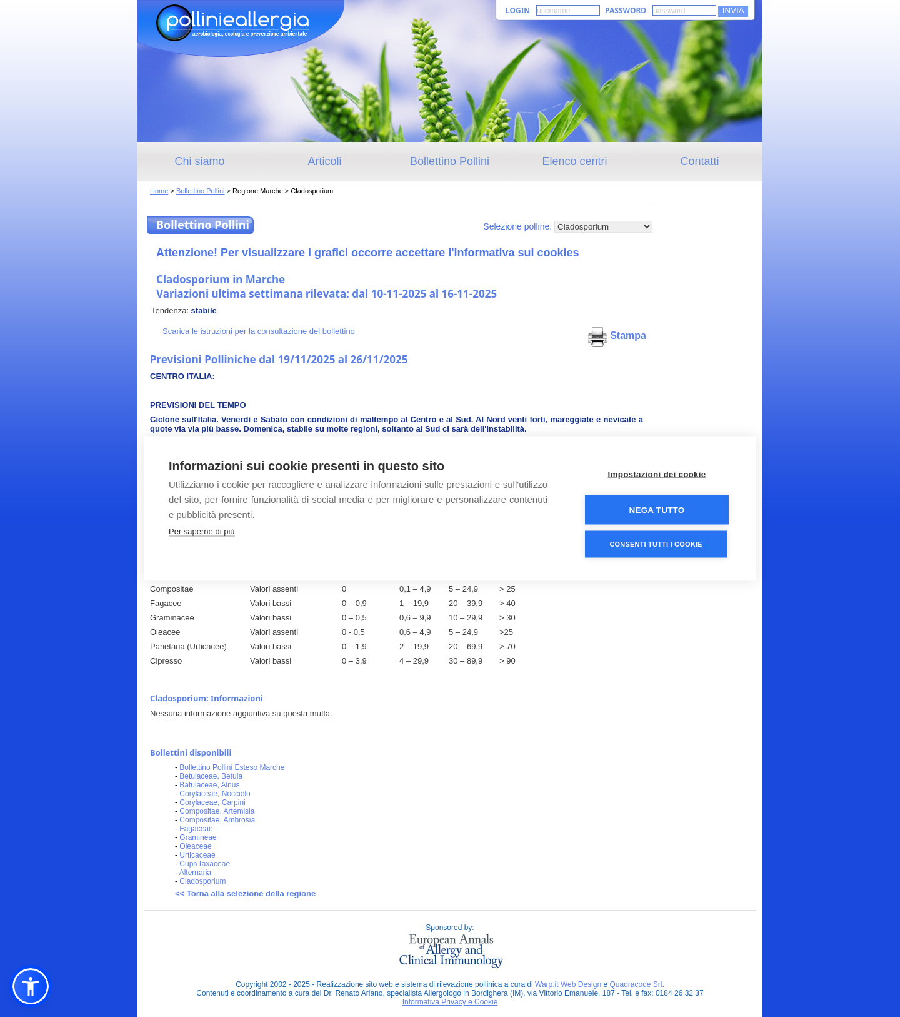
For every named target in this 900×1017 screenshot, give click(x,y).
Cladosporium (202, 881)
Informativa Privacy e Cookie (450, 1002)
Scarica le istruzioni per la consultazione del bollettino (258, 331)
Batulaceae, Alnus (209, 785)
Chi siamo (199, 161)
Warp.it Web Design (568, 984)
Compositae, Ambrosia (217, 820)
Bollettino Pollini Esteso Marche (231, 767)
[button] (30, 986)
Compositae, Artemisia (216, 811)
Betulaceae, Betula (210, 776)
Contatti (699, 161)
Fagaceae (195, 828)
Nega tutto (657, 510)
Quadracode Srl (635, 984)
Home (159, 191)
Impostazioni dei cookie (657, 474)
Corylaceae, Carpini (212, 802)
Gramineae (197, 837)
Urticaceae (197, 855)
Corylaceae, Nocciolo (214, 793)
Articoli (324, 161)
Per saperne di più (202, 531)
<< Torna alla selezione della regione (245, 893)
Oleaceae (195, 846)
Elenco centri (574, 161)
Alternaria (195, 872)
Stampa (617, 335)
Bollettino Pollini (449, 161)
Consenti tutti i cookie (655, 544)
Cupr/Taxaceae (204, 863)
